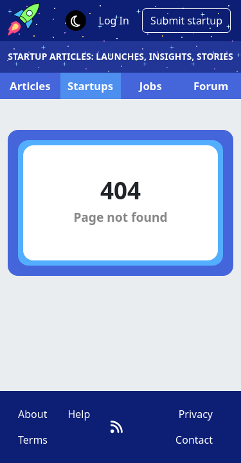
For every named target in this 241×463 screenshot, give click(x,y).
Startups (90, 85)
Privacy (196, 414)
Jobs (150, 85)
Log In (114, 21)
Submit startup (186, 21)
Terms (33, 440)
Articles (30, 85)
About (32, 414)
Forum (210, 85)
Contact (194, 440)
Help (78, 414)
